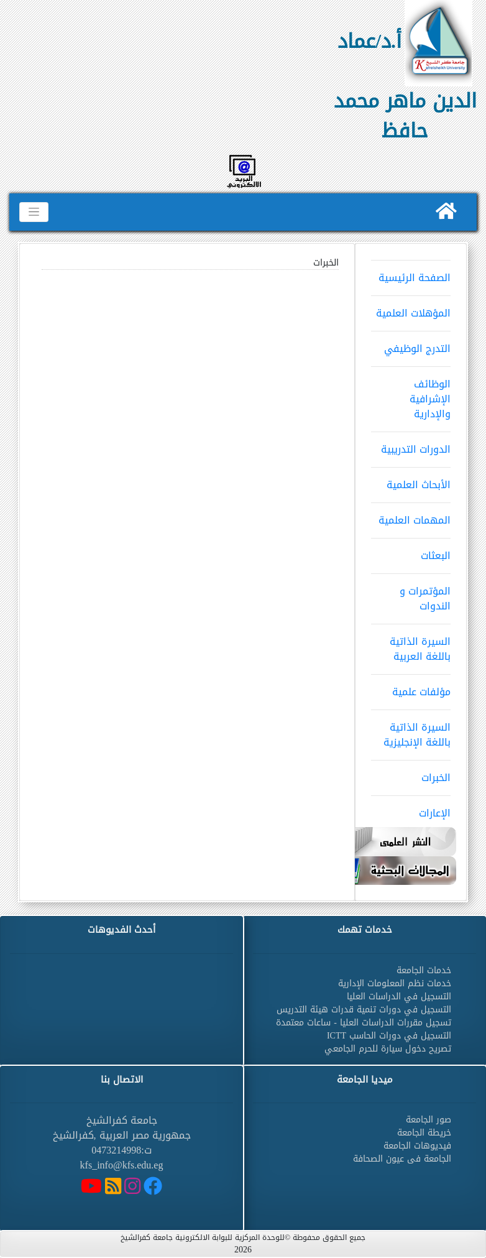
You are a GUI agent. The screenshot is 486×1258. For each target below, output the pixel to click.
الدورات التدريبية (411, 445)
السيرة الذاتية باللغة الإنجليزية (411, 731)
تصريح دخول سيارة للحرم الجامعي (387, 1048)
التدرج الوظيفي (411, 344)
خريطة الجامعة (424, 1132)
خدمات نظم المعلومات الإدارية (394, 983)
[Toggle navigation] (33, 212)
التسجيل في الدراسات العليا (399, 996)
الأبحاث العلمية (411, 480)
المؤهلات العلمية (411, 309)
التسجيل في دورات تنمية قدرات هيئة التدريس (364, 1009)
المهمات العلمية (411, 516)
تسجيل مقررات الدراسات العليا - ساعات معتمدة (363, 1022)
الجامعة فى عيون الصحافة (402, 1158)
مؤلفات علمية (411, 687)
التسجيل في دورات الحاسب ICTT (389, 1035)
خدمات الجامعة (424, 970)
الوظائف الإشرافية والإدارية (411, 394)
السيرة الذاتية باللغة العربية (411, 645)
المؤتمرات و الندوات (411, 594)
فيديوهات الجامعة (417, 1145)
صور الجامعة (428, 1119)
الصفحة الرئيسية (411, 273)
